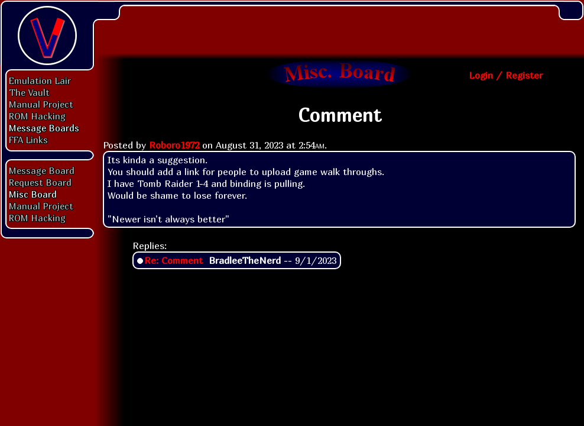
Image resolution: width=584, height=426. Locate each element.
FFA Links (28, 139)
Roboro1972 (174, 145)
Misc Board (33, 194)
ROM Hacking (37, 116)
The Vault (29, 92)
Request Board (40, 182)
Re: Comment (173, 260)
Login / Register (506, 75)
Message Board (41, 170)
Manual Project (41, 104)
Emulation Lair (40, 80)
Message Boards (44, 127)
